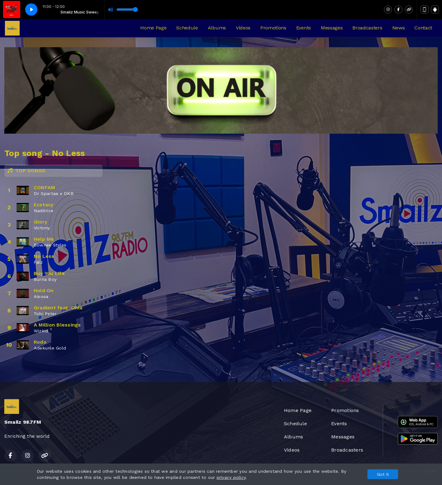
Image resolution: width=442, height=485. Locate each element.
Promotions (273, 28)
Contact (423, 28)
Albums (217, 28)
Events (303, 28)
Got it (383, 474)
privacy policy (231, 477)
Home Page (153, 28)
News (398, 28)
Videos (243, 28)
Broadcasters (367, 28)
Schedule (187, 28)
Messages (332, 28)
